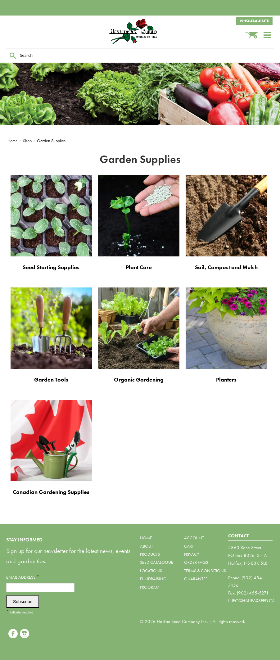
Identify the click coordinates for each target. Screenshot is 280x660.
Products (150, 554)
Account (194, 537)
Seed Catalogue (156, 562)
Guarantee (196, 578)
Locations (151, 570)
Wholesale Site (254, 20)
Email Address (22, 577)
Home (146, 537)
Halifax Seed (140, 31)
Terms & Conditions (205, 570)
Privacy (191, 554)
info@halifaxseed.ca (251, 601)
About (146, 546)
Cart (189, 546)
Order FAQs (196, 562)
